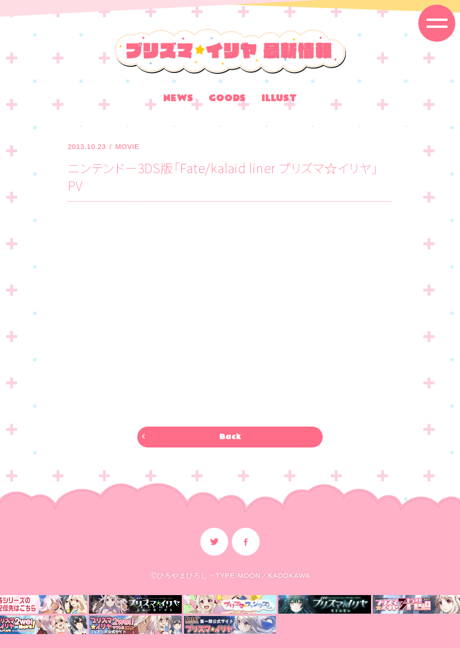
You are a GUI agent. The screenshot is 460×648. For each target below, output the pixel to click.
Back (230, 437)
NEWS (178, 100)
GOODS (227, 100)
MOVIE (127, 146)
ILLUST (279, 100)
